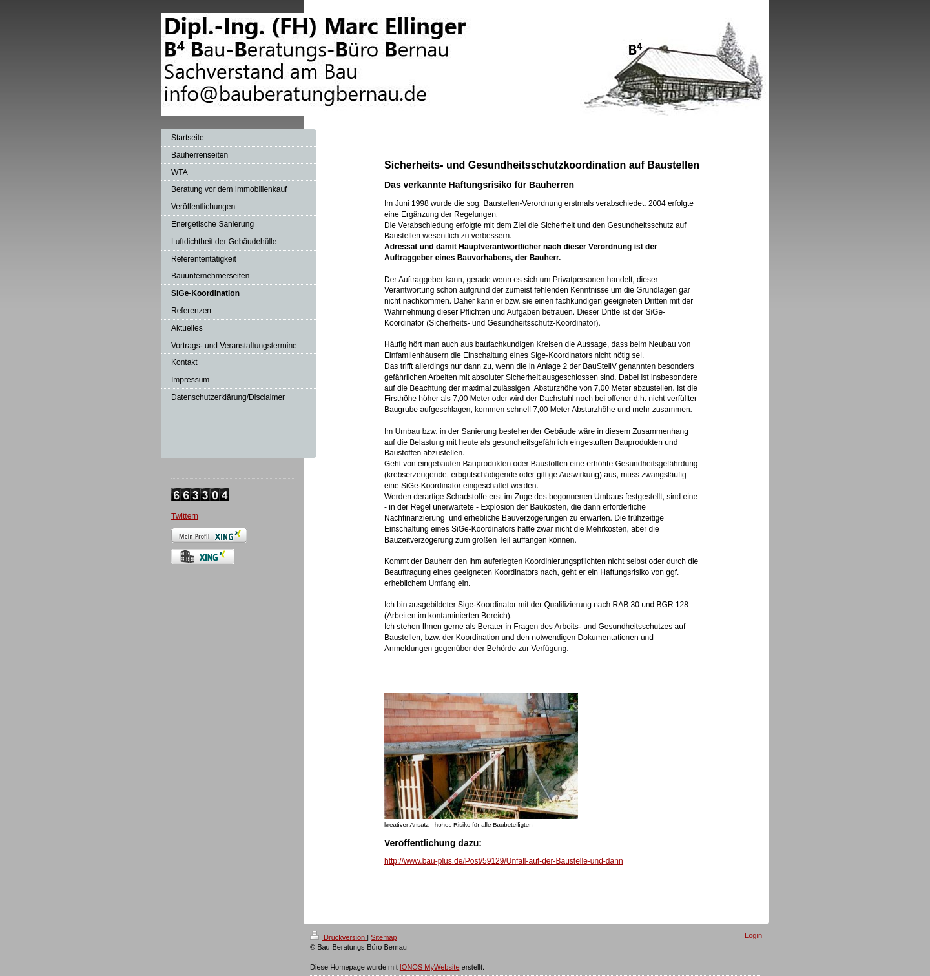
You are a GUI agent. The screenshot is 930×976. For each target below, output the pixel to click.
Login (753, 935)
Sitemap (384, 937)
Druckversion (338, 937)
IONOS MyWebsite (430, 967)
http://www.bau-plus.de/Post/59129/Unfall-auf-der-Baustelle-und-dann (503, 861)
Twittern (184, 516)
